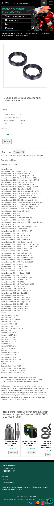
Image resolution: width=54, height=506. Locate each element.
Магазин (5, 476)
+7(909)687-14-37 (21, 3)
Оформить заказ (8, 482)
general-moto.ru (7, 33)
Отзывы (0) (19, 152)
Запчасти (19, 33)
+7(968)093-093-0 (8, 468)
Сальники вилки (22, 36)
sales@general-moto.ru (10, 465)
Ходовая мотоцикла (32, 33)
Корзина (5, 479)
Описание (7, 152)
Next (49, 437)
